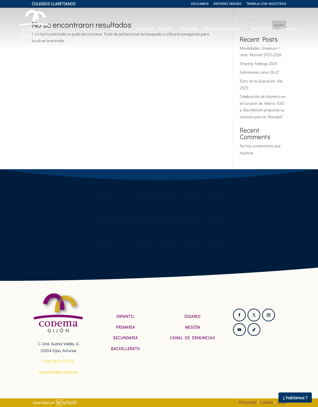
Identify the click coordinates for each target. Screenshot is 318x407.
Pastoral (145, 28)
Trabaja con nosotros (266, 4)
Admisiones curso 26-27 (259, 72)
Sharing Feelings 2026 (258, 63)
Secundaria (125, 337)
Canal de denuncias (192, 337)
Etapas (164, 28)
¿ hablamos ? (295, 397)
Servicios (289, 28)
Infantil (125, 316)
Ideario (192, 316)
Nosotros (119, 28)
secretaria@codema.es (58, 372)
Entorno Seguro (228, 4)
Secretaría (261, 28)
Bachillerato (125, 348)
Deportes (189, 28)
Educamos (200, 4)
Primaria (125, 327)
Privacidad (247, 402)
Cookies (266, 402)
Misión (192, 327)
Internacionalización (222, 28)
